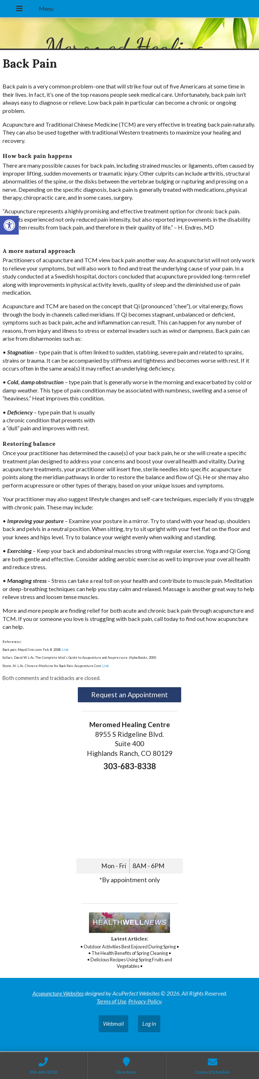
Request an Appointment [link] (129, 694)
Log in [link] (149, 1023)
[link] (9, 225)
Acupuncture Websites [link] (58, 993)
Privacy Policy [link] (144, 1001)
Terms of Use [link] (111, 1001)
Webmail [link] (113, 1023)
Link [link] (64, 650)
